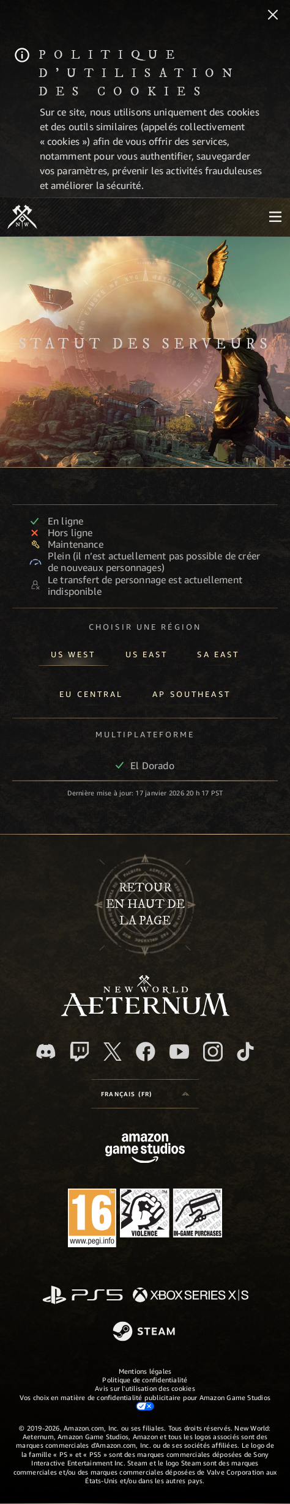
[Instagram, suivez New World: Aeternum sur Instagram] (213, 1051)
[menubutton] (275, 217)
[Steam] (145, 1332)
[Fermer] (273, 16)
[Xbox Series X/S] (190, 1295)
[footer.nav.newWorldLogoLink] (145, 1013)
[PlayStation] (82, 1296)
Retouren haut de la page (145, 904)
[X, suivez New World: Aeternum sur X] (112, 1051)
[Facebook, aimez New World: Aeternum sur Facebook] (145, 1051)
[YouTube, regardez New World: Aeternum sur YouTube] (179, 1051)
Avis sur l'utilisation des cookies (145, 1388)
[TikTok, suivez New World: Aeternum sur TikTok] (245, 1051)
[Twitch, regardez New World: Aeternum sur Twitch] (79, 1051)
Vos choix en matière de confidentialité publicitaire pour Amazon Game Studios (145, 1401)
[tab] (73, 652)
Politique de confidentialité (144, 1380)
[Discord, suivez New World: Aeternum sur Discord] (46, 1051)
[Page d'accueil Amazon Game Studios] (145, 1150)
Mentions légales (145, 1371)
